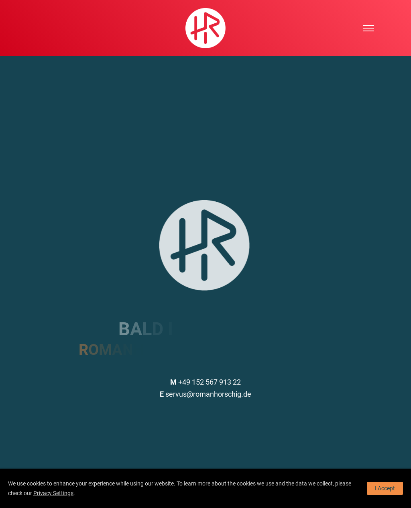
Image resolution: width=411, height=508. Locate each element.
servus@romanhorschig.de (205, 394)
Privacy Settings (53, 493)
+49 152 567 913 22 (205, 382)
